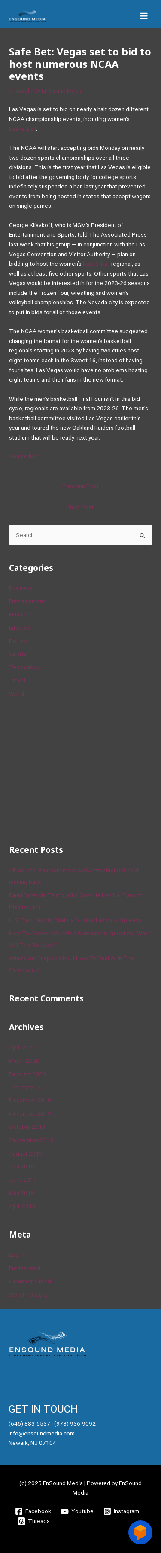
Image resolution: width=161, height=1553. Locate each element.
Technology (24, 667)
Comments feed (30, 1281)
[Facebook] (33, 1511)
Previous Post (80, 485)
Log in (16, 1254)
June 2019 (23, 1179)
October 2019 (27, 1126)
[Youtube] (77, 1511)
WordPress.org (28, 1294)
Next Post (80, 507)
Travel (21, 90)
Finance (19, 614)
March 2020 (24, 1060)
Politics (18, 640)
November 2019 (30, 1113)
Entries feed (24, 1268)
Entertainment (27, 601)
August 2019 (26, 1153)
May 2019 (21, 1192)
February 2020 (27, 1074)
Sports (18, 653)
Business (20, 588)
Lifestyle (20, 627)
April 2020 (22, 1047)
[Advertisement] (73, 770)
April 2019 (22, 1206)
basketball (22, 128)
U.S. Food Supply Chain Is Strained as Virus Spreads (75, 919)
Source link (23, 456)
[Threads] (33, 1521)
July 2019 (21, 1166)
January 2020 (26, 1087)
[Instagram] (121, 1511)
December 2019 (30, 1100)
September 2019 (31, 1140)
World (16, 693)
